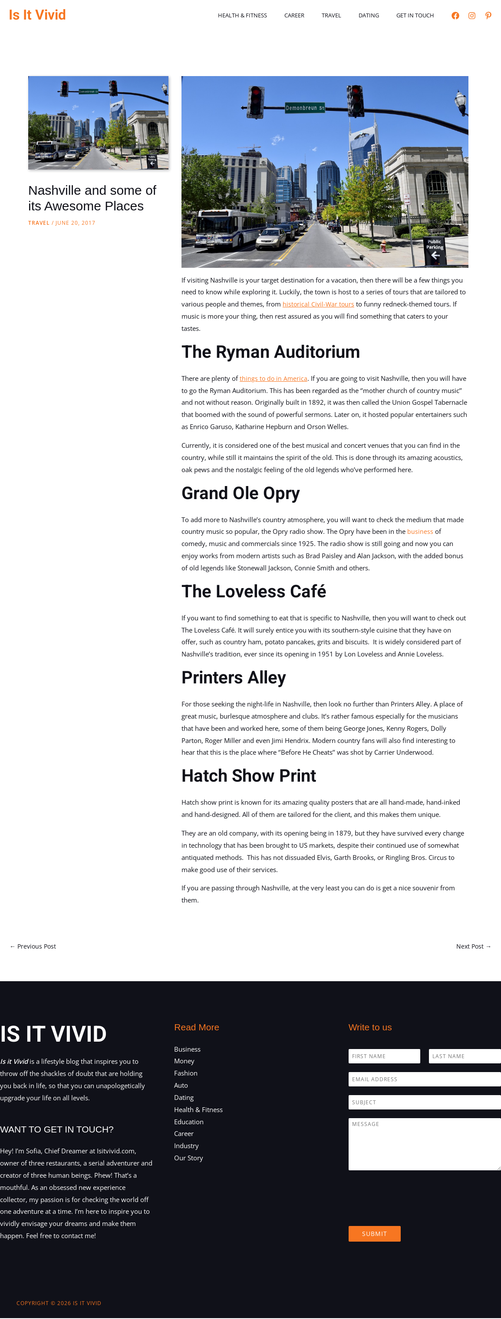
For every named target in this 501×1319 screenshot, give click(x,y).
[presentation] (415, 1212)
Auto (181, 1086)
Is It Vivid (37, 15)
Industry (186, 1146)
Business (187, 1050)
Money (184, 1061)
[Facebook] (455, 16)
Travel (346, 15)
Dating (378, 15)
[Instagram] (472, 16)
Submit (374, 1234)
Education (189, 1122)
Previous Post (34, 946)
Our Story (188, 1158)
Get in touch (418, 15)
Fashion (186, 1073)
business (421, 531)
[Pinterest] (488, 16)
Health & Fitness (269, 15)
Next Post (473, 946)
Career (316, 15)
